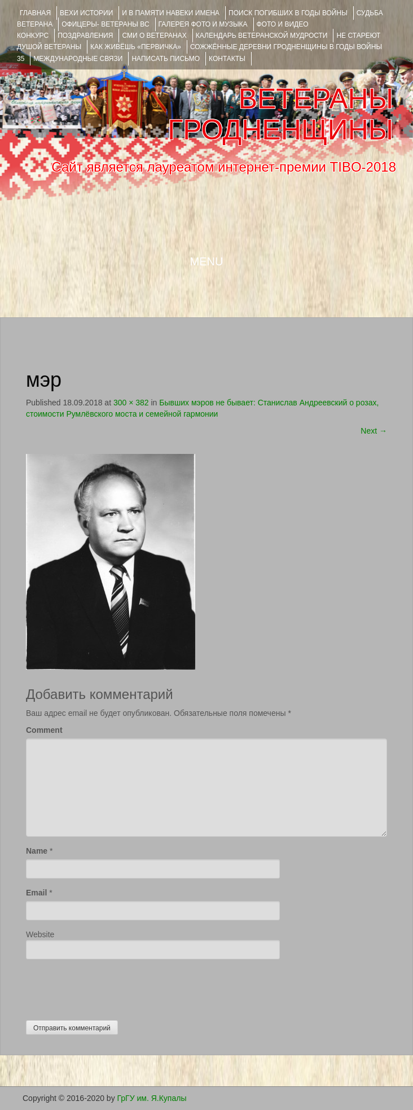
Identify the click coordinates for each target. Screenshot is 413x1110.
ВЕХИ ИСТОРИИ (86, 13)
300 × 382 (131, 402)
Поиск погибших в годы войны (288, 13)
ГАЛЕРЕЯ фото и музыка (203, 24)
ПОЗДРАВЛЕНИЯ (85, 36)
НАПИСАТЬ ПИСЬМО (165, 59)
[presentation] (111, 987)
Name (36, 850)
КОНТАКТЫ (227, 59)
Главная (35, 13)
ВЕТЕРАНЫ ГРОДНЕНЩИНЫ (280, 114)
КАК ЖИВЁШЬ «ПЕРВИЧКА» (135, 47)
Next (374, 430)
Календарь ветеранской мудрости (262, 36)
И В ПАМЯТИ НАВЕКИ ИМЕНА (170, 13)
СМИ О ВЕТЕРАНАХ (154, 36)
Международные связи (77, 59)
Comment (44, 730)
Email (36, 892)
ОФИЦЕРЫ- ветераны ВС (105, 24)
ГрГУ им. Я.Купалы (152, 1098)
